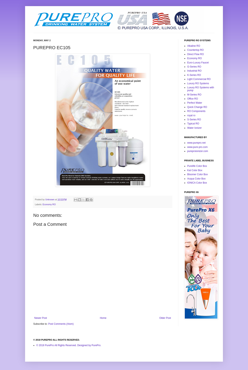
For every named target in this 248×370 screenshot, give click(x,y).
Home (103, 318)
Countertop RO (195, 50)
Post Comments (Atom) (61, 323)
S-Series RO (194, 119)
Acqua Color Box (196, 178)
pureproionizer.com (197, 151)
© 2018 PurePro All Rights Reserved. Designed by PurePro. (68, 345)
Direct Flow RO (195, 54)
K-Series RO (194, 75)
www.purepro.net (196, 142)
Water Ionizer (194, 127)
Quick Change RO (197, 107)
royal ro (191, 115)
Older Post (165, 318)
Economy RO (49, 204)
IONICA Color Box (197, 182)
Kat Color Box (194, 170)
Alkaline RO (193, 45)
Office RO (192, 98)
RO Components (196, 111)
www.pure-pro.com (197, 147)
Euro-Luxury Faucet (198, 62)
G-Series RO (194, 66)
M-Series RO (194, 94)
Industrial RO (194, 70)
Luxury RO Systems (198, 83)
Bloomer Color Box (197, 174)
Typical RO (193, 123)
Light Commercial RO (199, 79)
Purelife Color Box (197, 166)
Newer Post (40, 318)
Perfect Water (194, 102)
